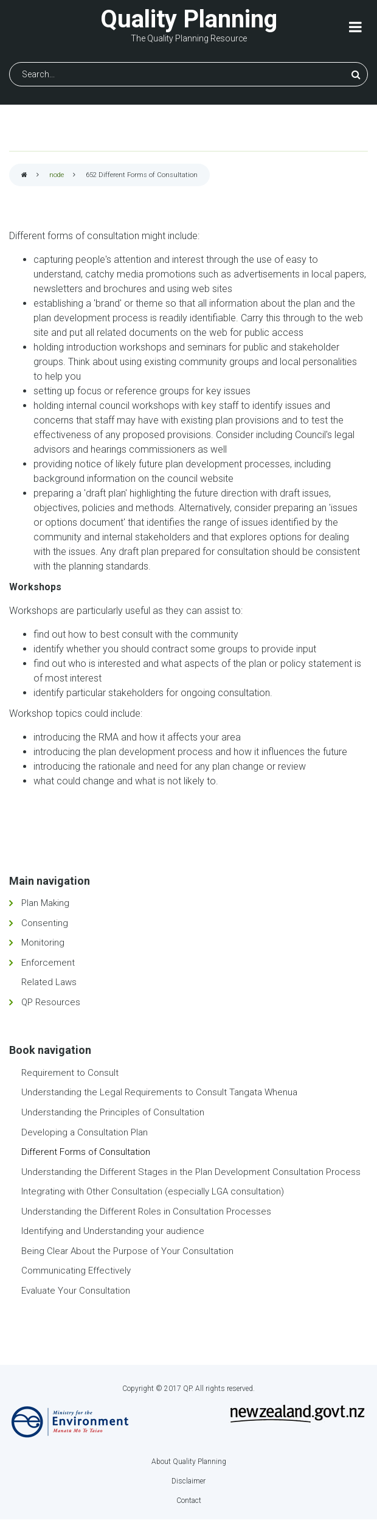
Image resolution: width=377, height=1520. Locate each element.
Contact (188, 1500)
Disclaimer (188, 1481)
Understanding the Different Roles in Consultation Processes (146, 1211)
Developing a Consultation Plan (84, 1132)
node (56, 175)
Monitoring (42, 942)
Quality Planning (188, 19)
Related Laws (49, 982)
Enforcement (48, 962)
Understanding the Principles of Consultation (112, 1112)
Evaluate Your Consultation (75, 1290)
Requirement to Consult (70, 1072)
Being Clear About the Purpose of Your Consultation (127, 1251)
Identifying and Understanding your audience (112, 1230)
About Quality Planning (188, 1461)
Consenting (44, 923)
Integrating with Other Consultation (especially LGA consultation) (152, 1191)
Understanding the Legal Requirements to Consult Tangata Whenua (159, 1092)
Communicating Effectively (76, 1270)
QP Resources (50, 1002)
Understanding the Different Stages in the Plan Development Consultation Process (191, 1171)
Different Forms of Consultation (85, 1151)
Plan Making (45, 903)
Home (24, 175)
